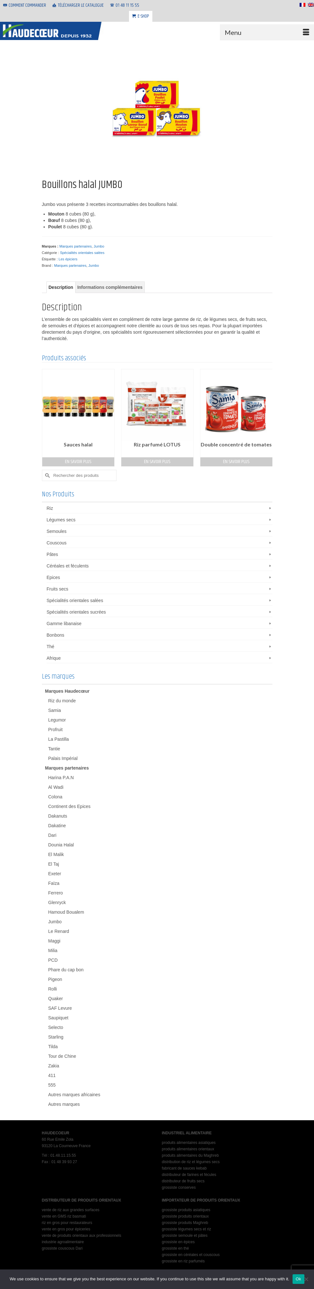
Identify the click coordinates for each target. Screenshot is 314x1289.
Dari (52, 835)
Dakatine (57, 825)
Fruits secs (57, 588)
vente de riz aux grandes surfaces (71, 1210)
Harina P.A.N (61, 777)
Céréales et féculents (68, 565)
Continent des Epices (69, 806)
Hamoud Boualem (66, 912)
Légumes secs (61, 519)
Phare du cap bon (66, 969)
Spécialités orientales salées (82, 253)
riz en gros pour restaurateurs (67, 1222)
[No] (306, 1279)
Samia (54, 710)
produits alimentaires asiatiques (189, 1142)
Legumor (57, 719)
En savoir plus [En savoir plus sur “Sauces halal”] (78, 462)
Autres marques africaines (74, 1094)
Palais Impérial (63, 758)
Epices (53, 577)
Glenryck (57, 902)
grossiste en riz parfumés (183, 1261)
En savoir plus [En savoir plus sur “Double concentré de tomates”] (236, 462)
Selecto (55, 1027)
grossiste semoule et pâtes (185, 1235)
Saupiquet (58, 1017)
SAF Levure (60, 1008)
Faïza (54, 883)
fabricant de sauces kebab (184, 1168)
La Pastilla (58, 739)
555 (52, 1085)
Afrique (54, 658)
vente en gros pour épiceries (66, 1229)
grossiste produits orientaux (185, 1216)
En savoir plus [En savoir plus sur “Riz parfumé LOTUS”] (157, 462)
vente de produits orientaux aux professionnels (81, 1235)
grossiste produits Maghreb (185, 1222)
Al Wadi (56, 787)
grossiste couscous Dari (62, 1248)
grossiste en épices (178, 1242)
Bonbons (55, 635)
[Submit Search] (47, 475)
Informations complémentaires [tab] (109, 287)
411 (52, 1075)
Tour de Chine (62, 1056)
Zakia (53, 1065)
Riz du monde (62, 700)
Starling (55, 1037)
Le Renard (58, 931)
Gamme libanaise (64, 623)
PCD (53, 960)
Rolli (52, 988)
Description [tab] (61, 287)
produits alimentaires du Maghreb (190, 1155)
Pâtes (52, 554)
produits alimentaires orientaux (188, 1149)
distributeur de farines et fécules (189, 1174)
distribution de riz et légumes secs (191, 1162)
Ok (298, 1279)
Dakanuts (57, 816)
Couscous (57, 542)
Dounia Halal (61, 844)
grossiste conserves (179, 1187)
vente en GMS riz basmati (64, 1216)
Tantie (54, 748)
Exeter (54, 873)
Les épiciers (68, 259)
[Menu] (267, 32)
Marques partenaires (76, 246)
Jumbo (99, 246)
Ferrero (55, 892)
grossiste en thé (175, 1248)
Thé (50, 646)
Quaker (55, 998)
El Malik (56, 854)
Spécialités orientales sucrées (76, 612)
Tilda (53, 1046)
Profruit (55, 729)
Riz (50, 508)
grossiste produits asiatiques (186, 1210)
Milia (53, 950)
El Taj (53, 864)
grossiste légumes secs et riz (186, 1229)
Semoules (57, 531)
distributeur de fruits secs (183, 1181)
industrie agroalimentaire (63, 1242)
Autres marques (64, 1104)
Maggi (54, 940)
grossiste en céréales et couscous (191, 1254)
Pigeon (55, 979)
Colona (55, 796)
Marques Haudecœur (67, 691)
